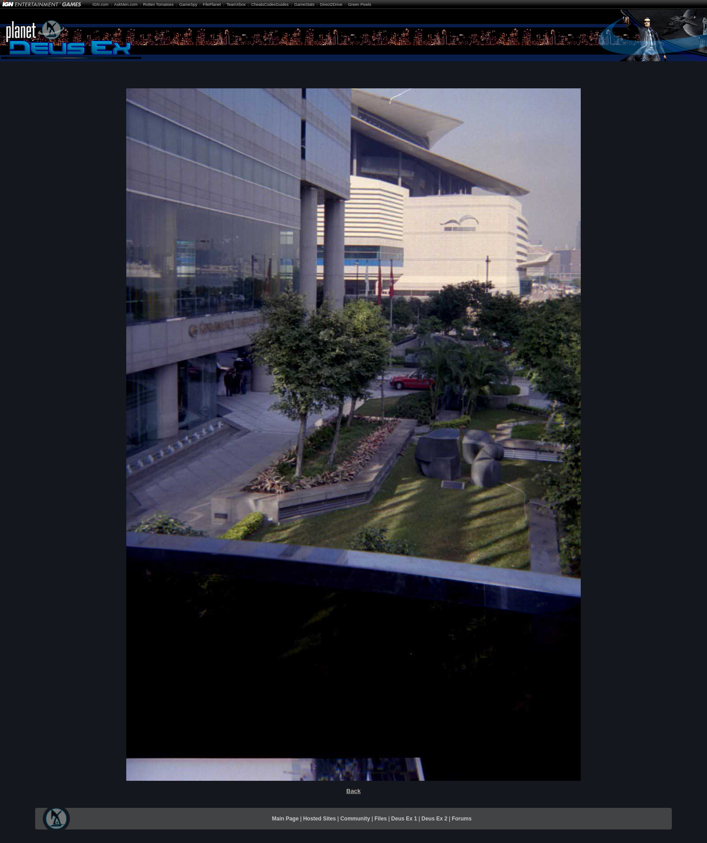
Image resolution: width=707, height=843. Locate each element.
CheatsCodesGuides (270, 4)
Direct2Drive (331, 4)
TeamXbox (236, 4)
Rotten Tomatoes (158, 4)
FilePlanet (212, 4)
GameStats (304, 4)
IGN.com (100, 4)
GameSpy (188, 4)
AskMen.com (126, 4)
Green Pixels (360, 4)
